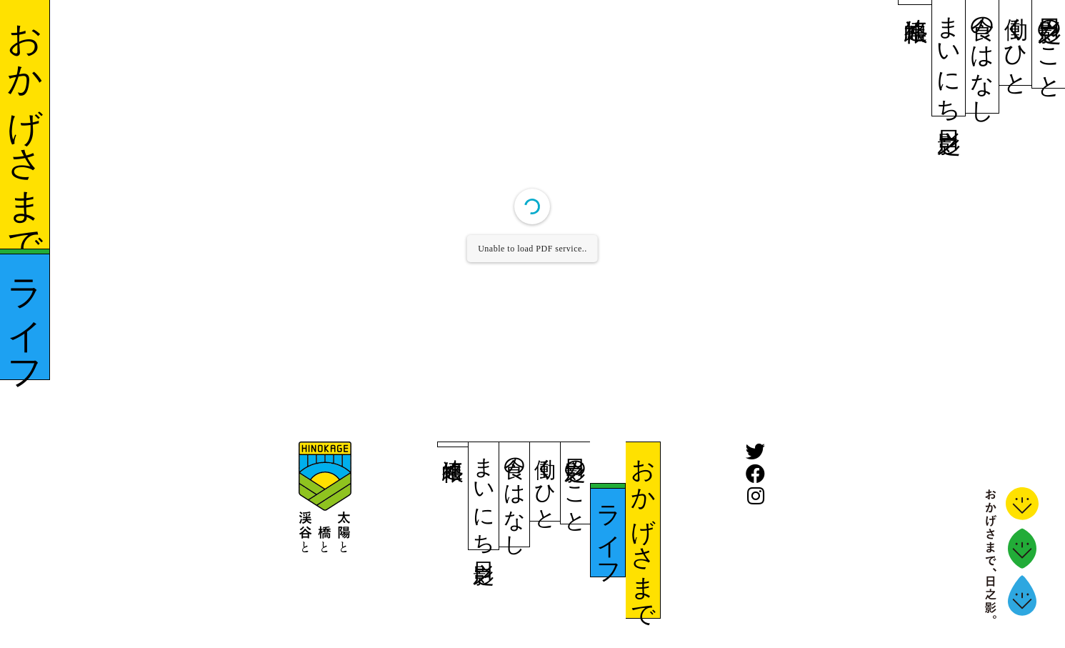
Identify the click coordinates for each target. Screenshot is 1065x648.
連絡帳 (916, 2)
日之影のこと (1049, 44)
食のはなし (983, 56)
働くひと (1016, 42)
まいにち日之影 (949, 58)
